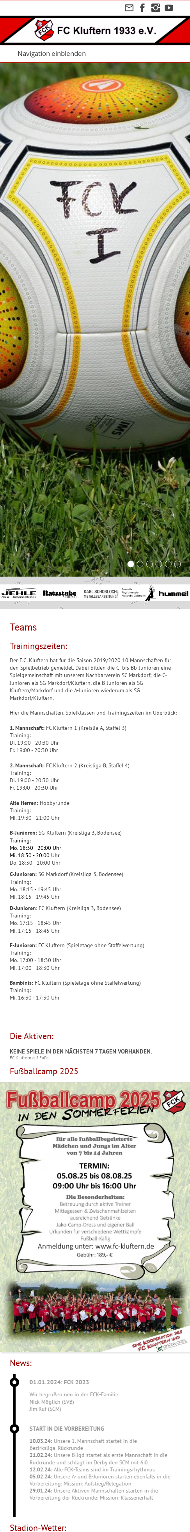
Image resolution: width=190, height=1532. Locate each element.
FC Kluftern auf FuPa (29, 1058)
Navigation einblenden (52, 53)
